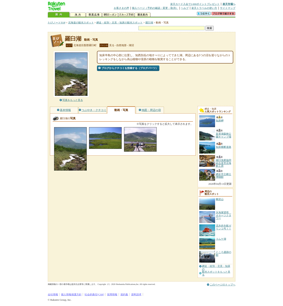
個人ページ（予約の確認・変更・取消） (155, 8)
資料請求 (136, 294)
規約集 (124, 294)
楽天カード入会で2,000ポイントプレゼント (195, 4)
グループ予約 (126, 15)
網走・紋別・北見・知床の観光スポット (119, 22)
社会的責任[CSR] (94, 294)
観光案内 (142, 15)
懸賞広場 (94, 15)
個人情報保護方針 (71, 294)
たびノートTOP (56, 22)
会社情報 (53, 294)
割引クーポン (110, 15)
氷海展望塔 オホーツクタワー (223, 215)
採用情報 (112, 294)
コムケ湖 (221, 238)
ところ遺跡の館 (223, 253)
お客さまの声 (121, 8)
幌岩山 (220, 199)
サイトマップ (227, 8)
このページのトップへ (222, 284)
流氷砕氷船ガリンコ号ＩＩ (223, 227)
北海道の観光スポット (81, 22)
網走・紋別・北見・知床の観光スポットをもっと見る (216, 270)
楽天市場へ (229, 4)
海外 (78, 15)
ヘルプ (185, 8)
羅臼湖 (149, 22)
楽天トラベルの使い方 (204, 8)
